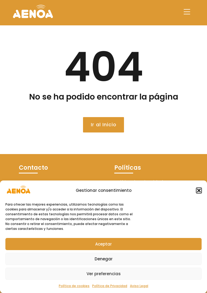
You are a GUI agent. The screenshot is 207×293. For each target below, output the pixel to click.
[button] (199, 190)
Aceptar (103, 244)
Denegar (104, 259)
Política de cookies (74, 286)
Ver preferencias (104, 274)
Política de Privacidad (109, 286)
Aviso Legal (139, 286)
